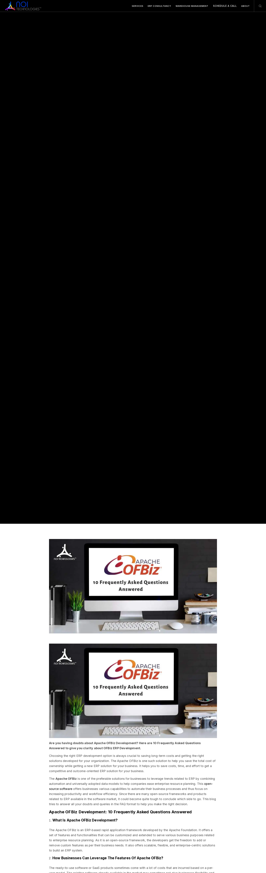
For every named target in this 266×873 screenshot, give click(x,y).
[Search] (258, 6)
